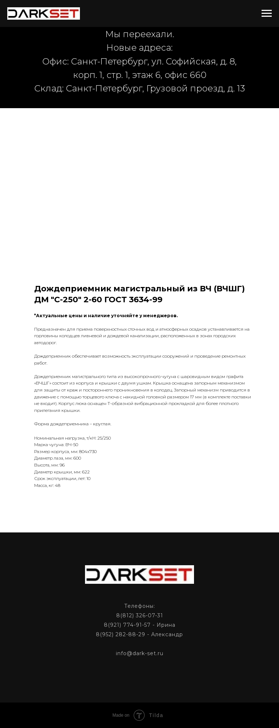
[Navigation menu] (267, 13)
